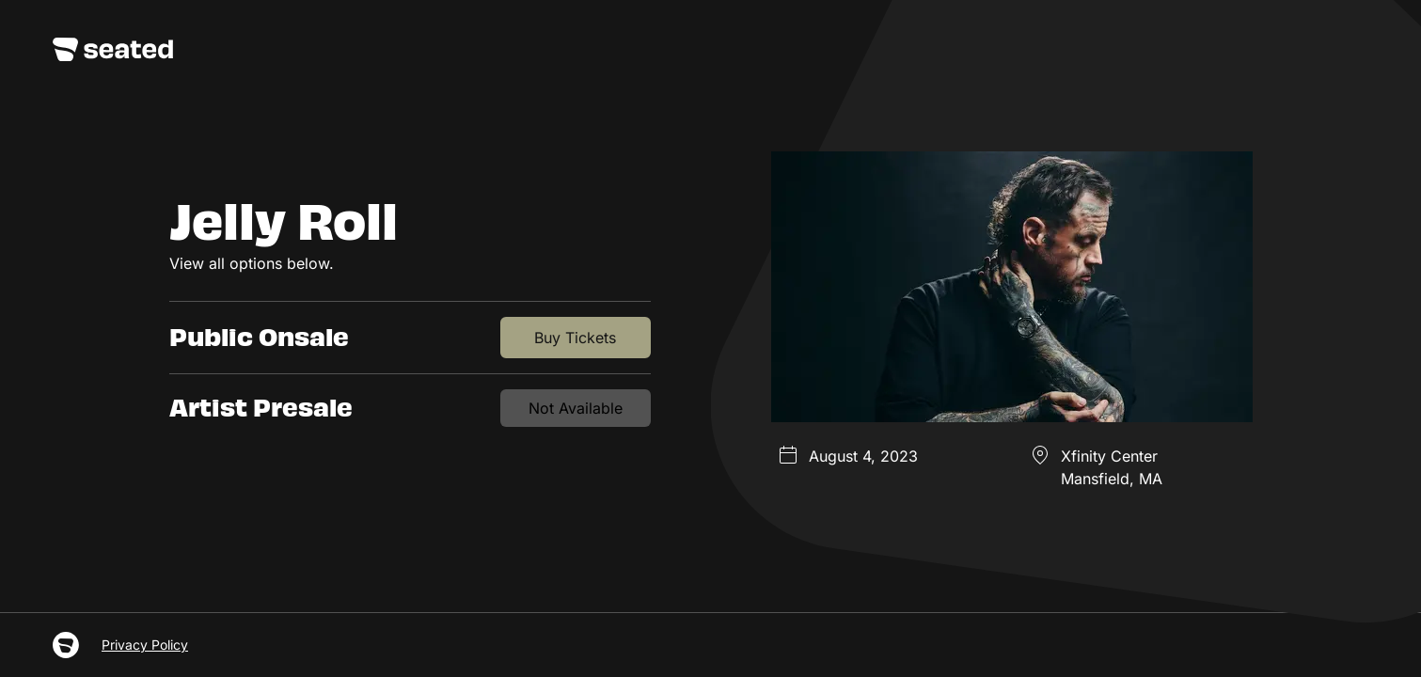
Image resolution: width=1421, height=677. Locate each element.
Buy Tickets (575, 337)
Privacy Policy (145, 645)
